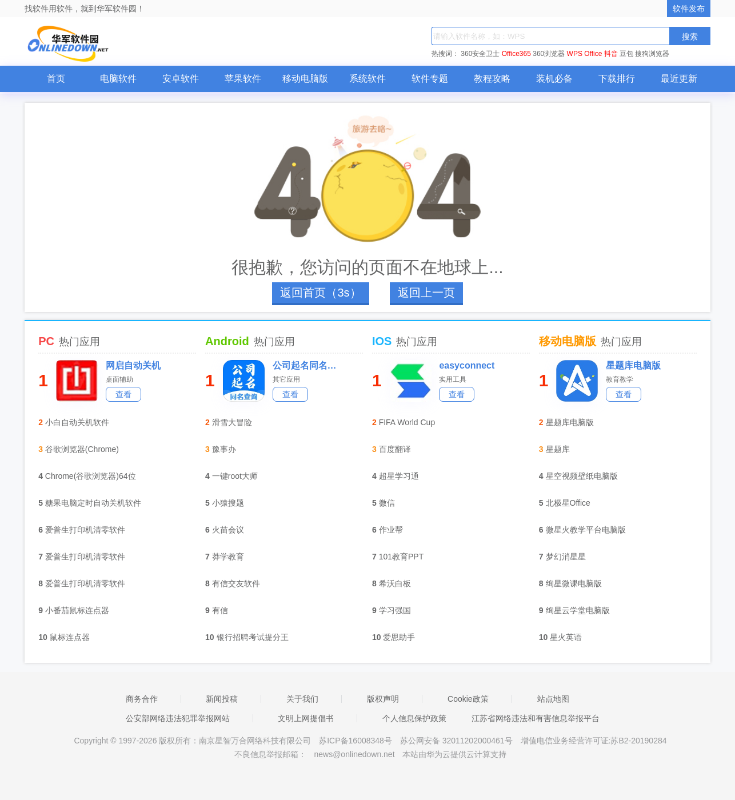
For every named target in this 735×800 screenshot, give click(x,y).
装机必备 (554, 78)
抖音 (611, 54)
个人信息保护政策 (414, 718)
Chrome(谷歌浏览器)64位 (90, 476)
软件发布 (689, 8)
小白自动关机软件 (77, 422)
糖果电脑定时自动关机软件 (93, 502)
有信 (220, 610)
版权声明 (383, 699)
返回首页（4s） (320, 292)
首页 (56, 78)
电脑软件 (118, 78)
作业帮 (391, 529)
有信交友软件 (236, 583)
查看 (123, 394)
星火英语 (566, 637)
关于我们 (302, 699)
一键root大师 (235, 476)
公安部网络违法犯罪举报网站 (178, 718)
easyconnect (466, 365)
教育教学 (619, 379)
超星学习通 (399, 476)
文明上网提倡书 (306, 718)
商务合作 (142, 699)
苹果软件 (243, 78)
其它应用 (286, 379)
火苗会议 (228, 529)
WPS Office (584, 54)
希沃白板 (395, 583)
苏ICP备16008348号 (355, 740)
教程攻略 (492, 78)
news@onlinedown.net (354, 754)
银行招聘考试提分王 (253, 637)
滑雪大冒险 (232, 422)
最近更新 (679, 78)
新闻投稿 (222, 699)
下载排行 (616, 78)
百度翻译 (395, 449)
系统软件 (367, 78)
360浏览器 (549, 54)
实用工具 (452, 379)
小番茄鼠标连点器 (77, 610)
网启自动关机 (133, 365)
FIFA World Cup (407, 422)
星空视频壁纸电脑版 (582, 476)
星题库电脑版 (633, 365)
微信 (387, 502)
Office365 (516, 54)
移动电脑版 (305, 78)
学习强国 (395, 610)
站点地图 (553, 699)
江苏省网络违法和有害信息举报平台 (536, 718)
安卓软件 (180, 78)
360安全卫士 (480, 54)
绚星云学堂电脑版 (578, 610)
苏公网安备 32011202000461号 (457, 740)
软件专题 (430, 78)
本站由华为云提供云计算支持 (454, 754)
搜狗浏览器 (652, 54)
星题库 (558, 449)
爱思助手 (399, 637)
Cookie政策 (468, 699)
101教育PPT (401, 556)
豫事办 (224, 449)
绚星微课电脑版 (574, 583)
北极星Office (568, 502)
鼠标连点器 (70, 637)
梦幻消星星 (566, 556)
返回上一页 (426, 292)
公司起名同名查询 (308, 365)
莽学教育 (228, 556)
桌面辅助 (119, 379)
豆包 (626, 54)
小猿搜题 (228, 502)
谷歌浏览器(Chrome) (82, 449)
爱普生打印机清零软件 (85, 529)
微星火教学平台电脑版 (586, 529)
